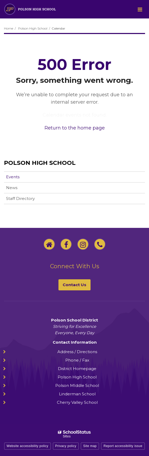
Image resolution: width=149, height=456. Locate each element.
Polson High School (32, 28)
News (11, 187)
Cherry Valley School (77, 402)
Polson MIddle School (77, 385)
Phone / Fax (77, 360)
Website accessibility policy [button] (27, 446)
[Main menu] (140, 9)
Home (8, 28)
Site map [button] (90, 446)
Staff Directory (20, 198)
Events (12, 176)
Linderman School (77, 393)
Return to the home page (74, 128)
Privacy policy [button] (65, 446)
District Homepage (77, 368)
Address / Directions (77, 351)
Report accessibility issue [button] (122, 446)
